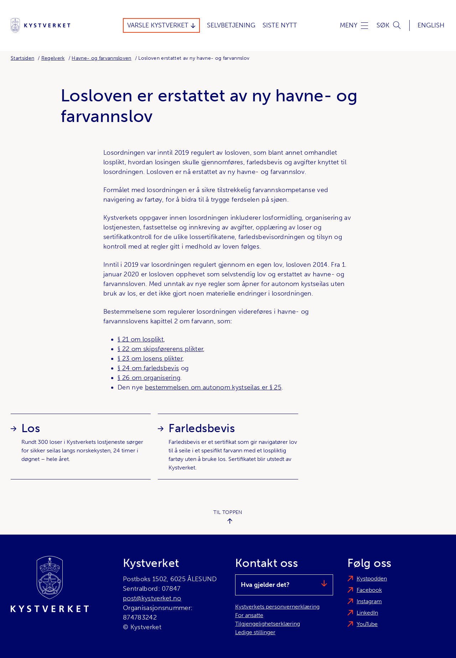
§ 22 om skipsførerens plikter (160, 349)
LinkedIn (367, 612)
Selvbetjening (231, 25)
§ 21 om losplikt (141, 339)
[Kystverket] (40, 25)
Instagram (369, 601)
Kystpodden (372, 578)
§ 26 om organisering (149, 378)
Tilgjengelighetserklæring (267, 623)
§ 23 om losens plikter (150, 358)
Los (30, 428)
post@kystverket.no (152, 598)
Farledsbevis (202, 428)
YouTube (367, 624)
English (431, 25)
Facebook (369, 590)
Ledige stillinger (255, 632)
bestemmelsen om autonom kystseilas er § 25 (213, 387)
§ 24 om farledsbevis (148, 368)
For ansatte (249, 615)
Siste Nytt (280, 25)
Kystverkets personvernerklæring (277, 606)
